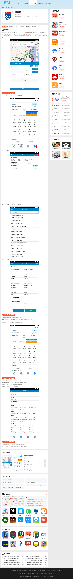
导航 (26, 32)
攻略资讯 (48, 3)
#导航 (19, 14)
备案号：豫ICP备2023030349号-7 (47, 576)
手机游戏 (25, 3)
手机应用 (33, 3)
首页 (18, 3)
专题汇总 (40, 3)
